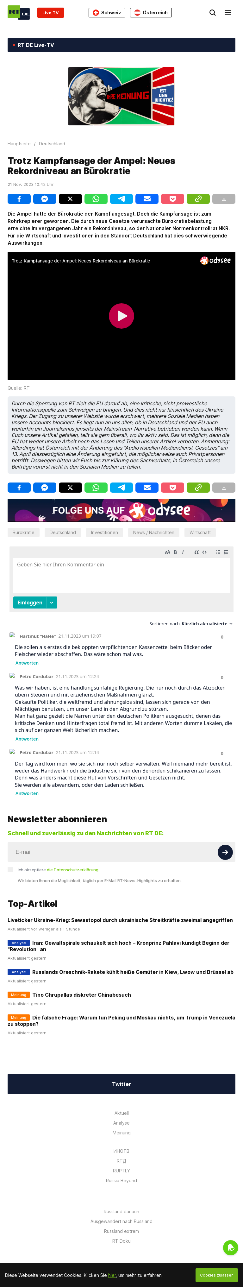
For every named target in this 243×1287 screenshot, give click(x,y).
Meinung (122, 1132)
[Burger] (227, 12)
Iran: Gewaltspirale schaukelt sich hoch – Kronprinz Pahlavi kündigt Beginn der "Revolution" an (118, 946)
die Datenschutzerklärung (72, 869)
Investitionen (104, 532)
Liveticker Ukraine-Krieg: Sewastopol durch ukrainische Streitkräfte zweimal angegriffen (120, 920)
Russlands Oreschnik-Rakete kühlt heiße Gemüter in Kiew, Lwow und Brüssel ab (133, 972)
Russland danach (121, 1211)
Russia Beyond (121, 1180)
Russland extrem (121, 1231)
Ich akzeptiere (58, 869)
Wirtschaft (200, 532)
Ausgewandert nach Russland (121, 1221)
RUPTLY (121, 1170)
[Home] (19, 12)
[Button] (225, 852)
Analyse (121, 1123)
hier (112, 1275)
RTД (121, 1161)
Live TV (50, 12)
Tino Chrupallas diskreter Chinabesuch (81, 995)
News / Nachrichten (153, 532)
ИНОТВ (121, 1151)
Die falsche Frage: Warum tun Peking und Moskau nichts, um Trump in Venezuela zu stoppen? (121, 1020)
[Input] (121, 852)
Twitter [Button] (121, 1084)
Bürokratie (23, 532)
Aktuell (122, 1113)
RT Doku (121, 1241)
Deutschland (63, 532)
